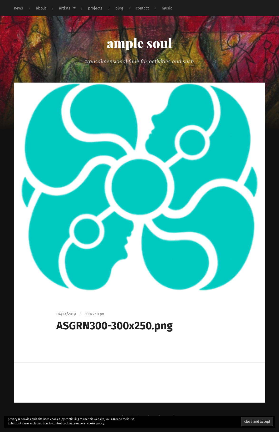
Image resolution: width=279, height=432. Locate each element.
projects (95, 8)
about (41, 8)
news (18, 8)
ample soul (139, 42)
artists (64, 8)
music (167, 8)
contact (142, 8)
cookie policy (95, 423)
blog (119, 8)
